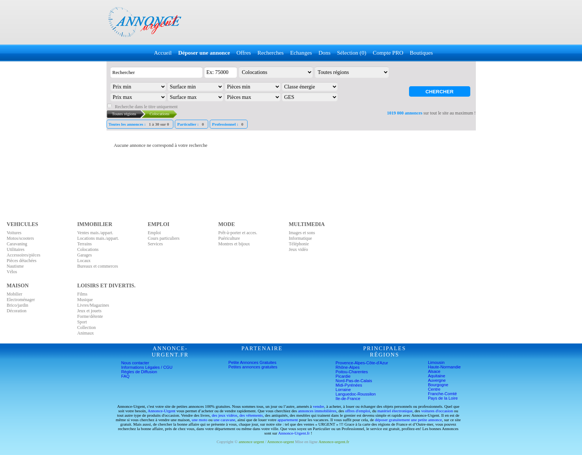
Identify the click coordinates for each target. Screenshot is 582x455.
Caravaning (17, 243)
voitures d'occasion (437, 411)
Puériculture (229, 238)
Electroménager (21, 299)
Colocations (87, 249)
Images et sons (302, 232)
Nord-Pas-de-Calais (354, 380)
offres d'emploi (357, 411)
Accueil (163, 52)
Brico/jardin (17, 305)
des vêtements (251, 415)
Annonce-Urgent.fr (294, 433)
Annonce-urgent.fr (333, 441)
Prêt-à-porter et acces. (237, 232)
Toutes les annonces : (140, 124)
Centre (434, 389)
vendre (318, 406)
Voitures (14, 232)
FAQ (125, 376)
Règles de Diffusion (139, 372)
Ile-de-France (348, 398)
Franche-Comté (442, 393)
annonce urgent (251, 441)
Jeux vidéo (298, 249)
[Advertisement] (341, 22)
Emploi (154, 232)
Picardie (343, 376)
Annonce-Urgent (162, 411)
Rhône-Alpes (348, 367)
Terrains (84, 243)
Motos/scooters (20, 238)
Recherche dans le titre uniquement (146, 106)
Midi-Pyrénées (349, 385)
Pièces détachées (21, 260)
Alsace (434, 371)
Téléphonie (299, 243)
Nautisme (15, 266)
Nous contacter (135, 363)
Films (82, 294)
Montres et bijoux (234, 243)
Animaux (85, 333)
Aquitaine (436, 376)
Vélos (12, 271)
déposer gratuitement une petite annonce (408, 419)
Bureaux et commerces (97, 266)
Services (155, 243)
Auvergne (437, 380)
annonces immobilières (317, 411)
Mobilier (14, 294)
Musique (85, 299)
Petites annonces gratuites (252, 367)
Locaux (84, 260)
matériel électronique (395, 411)
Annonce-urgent (280, 441)
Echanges (301, 52)
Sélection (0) (351, 52)
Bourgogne (438, 385)
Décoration (16, 310)
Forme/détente (90, 316)
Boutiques (421, 52)
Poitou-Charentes (352, 372)
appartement (287, 419)
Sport (82, 322)
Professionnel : (228, 124)
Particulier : (191, 124)
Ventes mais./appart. (95, 232)
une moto (199, 419)
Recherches (270, 52)
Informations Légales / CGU (147, 367)
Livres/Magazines (93, 305)
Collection (86, 327)
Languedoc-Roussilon (356, 394)
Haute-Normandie (444, 367)
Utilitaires (15, 249)
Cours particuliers (164, 238)
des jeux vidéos (224, 415)
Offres (243, 52)
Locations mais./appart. (98, 238)
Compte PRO (388, 52)
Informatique (300, 238)
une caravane (224, 419)
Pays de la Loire (443, 398)
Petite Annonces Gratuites (252, 362)
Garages (84, 255)
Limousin (436, 362)
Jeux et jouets (89, 310)
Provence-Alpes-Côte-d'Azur (362, 363)
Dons (324, 52)
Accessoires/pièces (23, 255)
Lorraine (343, 389)
